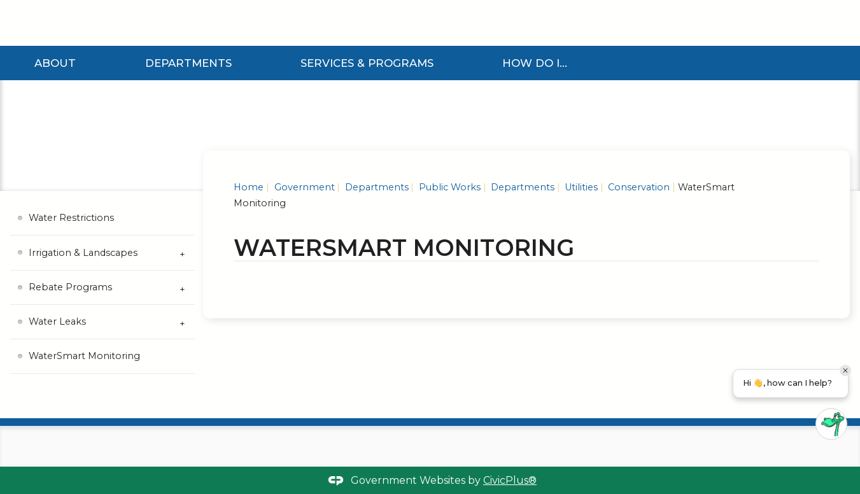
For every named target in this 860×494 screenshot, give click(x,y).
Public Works (448, 187)
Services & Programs (367, 63)
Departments (188, 63)
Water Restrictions (71, 217)
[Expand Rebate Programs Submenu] (182, 288)
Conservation (637, 187)
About (55, 63)
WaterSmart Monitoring (84, 356)
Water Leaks (57, 321)
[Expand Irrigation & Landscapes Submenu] (182, 253)
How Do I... (534, 63)
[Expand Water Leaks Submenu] (182, 322)
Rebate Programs (70, 287)
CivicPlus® (510, 480)
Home (249, 187)
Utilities (580, 187)
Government (303, 187)
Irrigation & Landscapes (83, 252)
